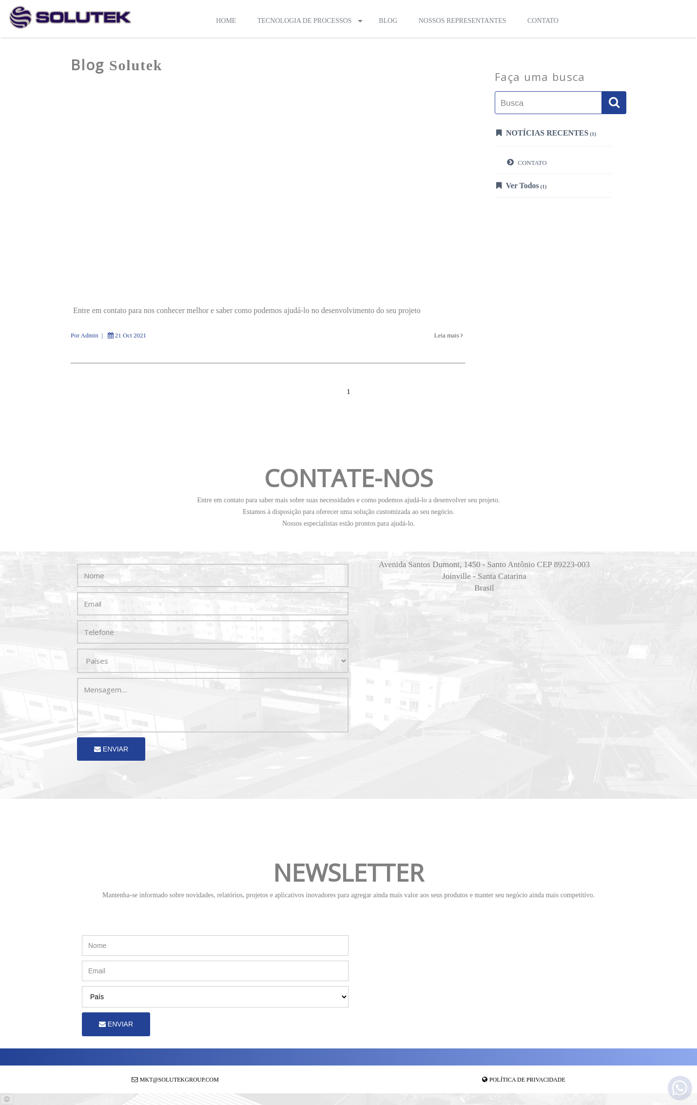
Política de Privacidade (527, 1079)
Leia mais (448, 335)
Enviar (111, 749)
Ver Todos (521, 185)
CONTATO (527, 162)
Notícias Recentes (546, 133)
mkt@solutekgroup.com (179, 1079)
